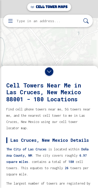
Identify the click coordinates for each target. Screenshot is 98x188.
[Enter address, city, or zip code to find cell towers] (48, 21)
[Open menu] (10, 21)
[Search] (86, 21)
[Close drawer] (49, 71)
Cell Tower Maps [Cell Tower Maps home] (49, 7)
